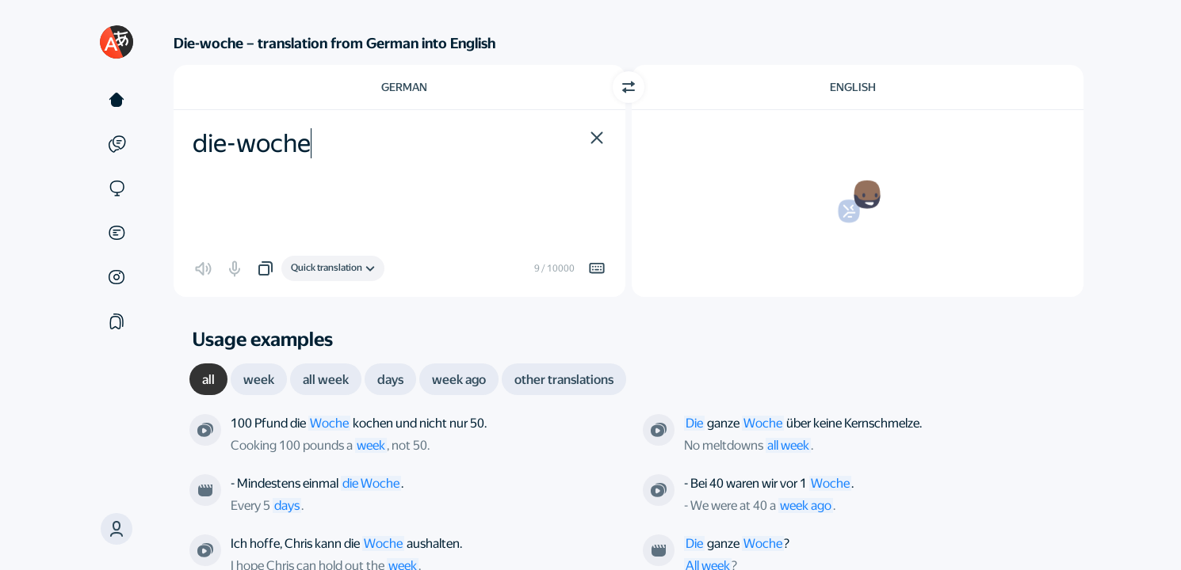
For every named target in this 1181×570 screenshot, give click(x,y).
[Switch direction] (628, 87)
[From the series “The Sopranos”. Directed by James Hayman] (659, 490)
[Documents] (116, 233)
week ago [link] (805, 505)
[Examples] (116, 144)
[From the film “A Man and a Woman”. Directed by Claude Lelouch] (659, 550)
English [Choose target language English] (853, 87)
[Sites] (116, 188)
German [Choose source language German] (404, 87)
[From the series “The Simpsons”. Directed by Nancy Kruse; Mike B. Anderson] (659, 430)
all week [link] (788, 445)
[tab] (208, 379)
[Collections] (116, 321)
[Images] (116, 277)
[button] (116, 529)
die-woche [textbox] (252, 143)
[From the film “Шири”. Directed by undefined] (205, 490)
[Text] (116, 100)
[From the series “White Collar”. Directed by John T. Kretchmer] (205, 550)
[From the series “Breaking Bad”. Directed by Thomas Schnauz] (205, 430)
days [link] (287, 505)
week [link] (371, 445)
